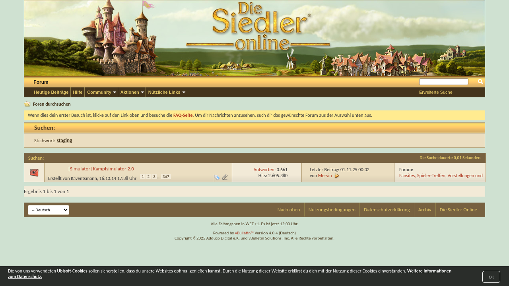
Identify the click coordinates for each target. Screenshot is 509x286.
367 (166, 176)
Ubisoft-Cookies (72, 271)
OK (491, 277)
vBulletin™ (244, 233)
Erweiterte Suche (436, 92)
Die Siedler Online (458, 210)
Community (99, 92)
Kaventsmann (84, 178)
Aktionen (129, 92)
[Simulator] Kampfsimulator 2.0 (101, 169)
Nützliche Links (164, 92)
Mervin (325, 175)
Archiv (424, 210)
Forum (40, 82)
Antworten (264, 169)
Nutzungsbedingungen (332, 210)
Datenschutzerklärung (387, 210)
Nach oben (289, 210)
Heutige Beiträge (51, 92)
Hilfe (77, 92)
